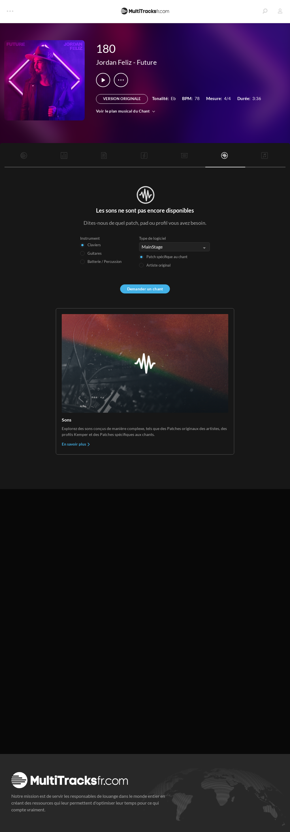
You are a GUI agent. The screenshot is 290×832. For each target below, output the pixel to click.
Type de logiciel (152, 238)
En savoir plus (76, 444)
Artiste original (158, 265)
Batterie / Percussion (104, 261)
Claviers (94, 245)
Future (147, 62)
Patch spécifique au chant (166, 256)
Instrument (90, 238)
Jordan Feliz (114, 62)
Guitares (95, 253)
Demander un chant (145, 288)
